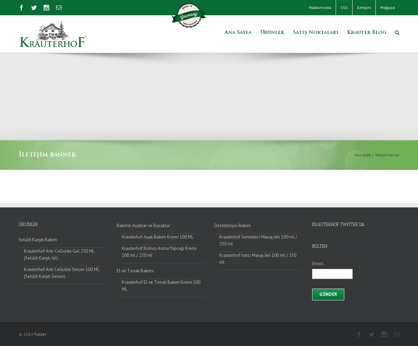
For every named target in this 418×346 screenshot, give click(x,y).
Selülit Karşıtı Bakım (38, 240)
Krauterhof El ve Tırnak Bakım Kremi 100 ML (161, 285)
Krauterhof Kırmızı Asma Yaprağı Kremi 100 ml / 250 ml (159, 251)
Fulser (40, 334)
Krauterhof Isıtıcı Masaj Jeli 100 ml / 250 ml (257, 258)
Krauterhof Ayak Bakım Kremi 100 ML (157, 237)
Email (319, 263)
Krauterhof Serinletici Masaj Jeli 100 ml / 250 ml (258, 240)
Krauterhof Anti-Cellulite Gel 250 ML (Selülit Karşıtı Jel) (59, 254)
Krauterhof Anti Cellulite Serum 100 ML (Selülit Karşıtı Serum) (61, 272)
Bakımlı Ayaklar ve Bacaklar (143, 225)
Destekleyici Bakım (232, 225)
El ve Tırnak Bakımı (135, 271)
